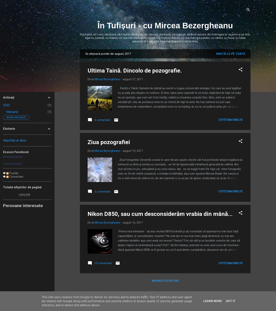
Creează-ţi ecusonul (12, 163)
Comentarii (14, 176)
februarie (12, 112)
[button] (240, 70)
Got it (230, 301)
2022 (6, 105)
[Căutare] (248, 10)
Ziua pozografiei (109, 142)
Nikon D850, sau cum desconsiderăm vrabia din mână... (160, 214)
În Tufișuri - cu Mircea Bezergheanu (165, 25)
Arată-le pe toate (230, 54)
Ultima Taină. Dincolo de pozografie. (135, 70)
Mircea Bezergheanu (13, 157)
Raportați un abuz (14, 140)
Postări (12, 173)
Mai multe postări (165, 280)
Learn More (212, 301)
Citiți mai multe (231, 120)
